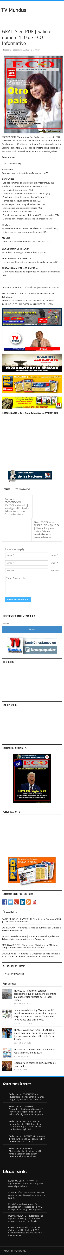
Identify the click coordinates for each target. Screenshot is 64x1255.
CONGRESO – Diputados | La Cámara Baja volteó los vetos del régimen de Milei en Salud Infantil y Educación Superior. (26, 1110)
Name (54, 555)
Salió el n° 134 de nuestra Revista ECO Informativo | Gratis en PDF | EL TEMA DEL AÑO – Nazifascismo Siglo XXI (26, 1125)
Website (55, 570)
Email (53, 562)
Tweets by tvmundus (14, 973)
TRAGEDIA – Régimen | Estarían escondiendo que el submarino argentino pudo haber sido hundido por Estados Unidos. (35, 995)
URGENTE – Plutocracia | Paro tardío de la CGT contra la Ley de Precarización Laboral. (27, 1139)
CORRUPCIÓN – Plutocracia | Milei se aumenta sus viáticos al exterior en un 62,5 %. (32, 929)
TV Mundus (13, 10)
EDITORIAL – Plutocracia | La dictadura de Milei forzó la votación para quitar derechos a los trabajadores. (26, 1152)
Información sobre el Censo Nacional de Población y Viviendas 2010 (34, 1051)
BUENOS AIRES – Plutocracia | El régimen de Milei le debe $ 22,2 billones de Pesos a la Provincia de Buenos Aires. (31, 955)
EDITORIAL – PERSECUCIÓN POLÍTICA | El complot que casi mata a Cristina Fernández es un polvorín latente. (46, 530)
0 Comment (35, 50)
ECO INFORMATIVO (23, 489)
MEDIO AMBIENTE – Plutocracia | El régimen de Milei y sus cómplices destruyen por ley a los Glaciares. (30, 946)
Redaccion (7, 50)
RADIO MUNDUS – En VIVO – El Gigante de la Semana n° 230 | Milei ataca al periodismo (31, 920)
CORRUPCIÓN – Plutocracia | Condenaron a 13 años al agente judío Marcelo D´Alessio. (26, 1097)
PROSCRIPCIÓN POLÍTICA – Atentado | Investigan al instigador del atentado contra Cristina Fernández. (17, 507)
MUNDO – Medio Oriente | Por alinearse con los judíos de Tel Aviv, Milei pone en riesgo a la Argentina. (30, 937)
